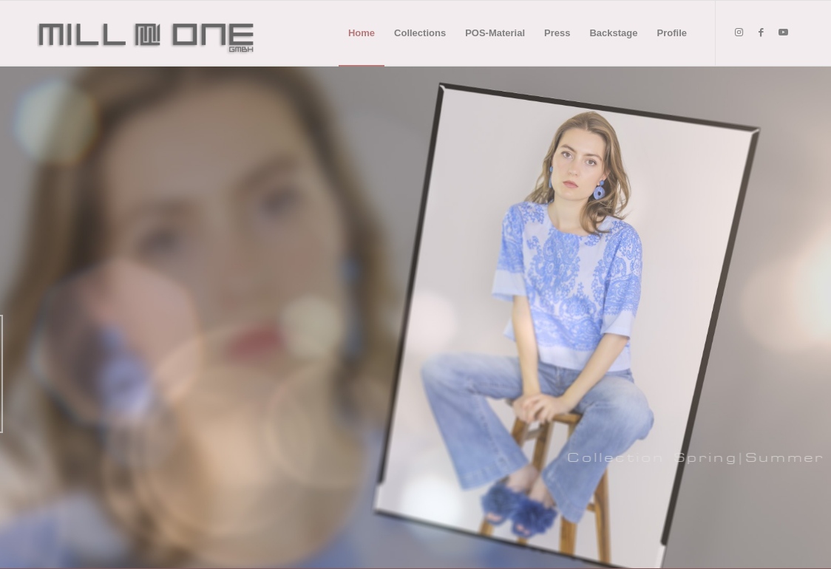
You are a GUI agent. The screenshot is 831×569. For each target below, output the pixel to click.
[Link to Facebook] (761, 32)
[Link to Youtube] (783, 32)
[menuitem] (361, 33)
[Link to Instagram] (738, 32)
